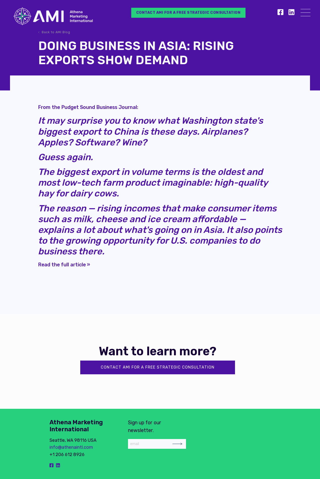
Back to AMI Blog (56, 32)
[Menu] (305, 13)
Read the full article (62, 265)
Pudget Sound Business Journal (99, 107)
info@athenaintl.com (71, 447)
